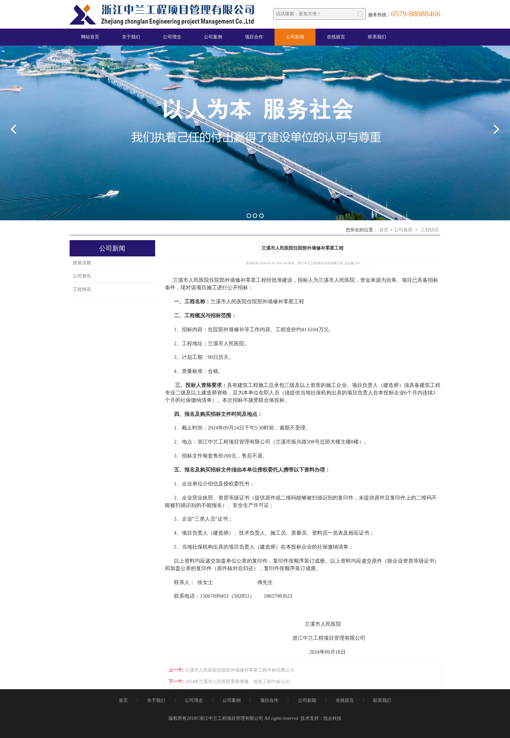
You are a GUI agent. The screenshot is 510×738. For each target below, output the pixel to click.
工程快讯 (430, 229)
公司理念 (172, 36)
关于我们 (131, 36)
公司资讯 (82, 276)
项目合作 (254, 36)
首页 (383, 229)
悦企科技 (332, 718)
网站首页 (90, 36)
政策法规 (82, 262)
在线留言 (336, 36)
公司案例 (213, 36)
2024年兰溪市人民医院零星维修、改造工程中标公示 (237, 681)
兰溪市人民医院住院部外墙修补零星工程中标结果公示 (239, 670)
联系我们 (377, 36)
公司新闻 (295, 36)
